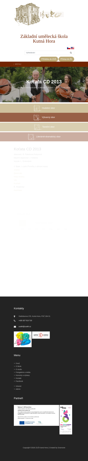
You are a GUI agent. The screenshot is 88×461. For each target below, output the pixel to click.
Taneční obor (44, 129)
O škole (17, 366)
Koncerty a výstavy (22, 375)
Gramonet (61, 448)
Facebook (18, 381)
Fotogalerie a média (36, 87)
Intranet (17, 386)
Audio (51, 87)
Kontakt (17, 378)
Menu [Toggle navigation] (17, 64)
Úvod (21, 87)
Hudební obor (44, 110)
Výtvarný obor (44, 119)
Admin (17, 389)
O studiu (18, 369)
